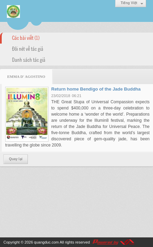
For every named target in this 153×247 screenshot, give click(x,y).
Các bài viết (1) (26, 37)
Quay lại (15, 159)
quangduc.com (46, 242)
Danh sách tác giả (28, 59)
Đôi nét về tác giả (27, 48)
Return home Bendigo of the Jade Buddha (96, 89)
